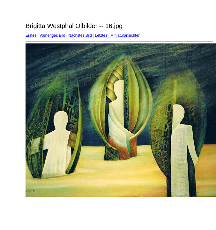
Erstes (31, 35)
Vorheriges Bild (52, 35)
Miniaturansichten (125, 35)
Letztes (101, 35)
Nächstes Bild (80, 35)
